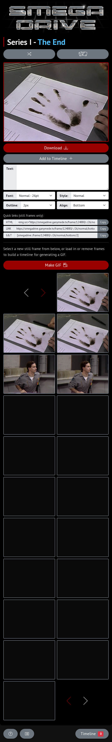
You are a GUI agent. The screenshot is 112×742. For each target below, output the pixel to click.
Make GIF (56, 265)
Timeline (92, 733)
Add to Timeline (56, 158)
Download (56, 147)
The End (51, 42)
